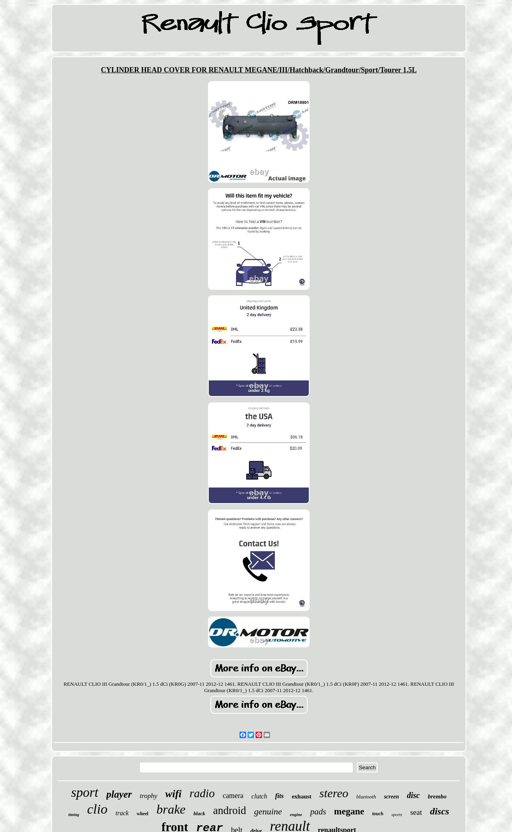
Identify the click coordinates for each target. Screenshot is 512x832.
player (119, 794)
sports (396, 814)
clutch (259, 796)
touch (377, 813)
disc (413, 795)
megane (349, 811)
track (122, 813)
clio (97, 809)
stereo (334, 793)
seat (416, 812)
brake (171, 809)
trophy (149, 796)
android (229, 810)
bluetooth (366, 797)
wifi (173, 794)
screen (391, 797)
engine (296, 814)
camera (233, 796)
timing (73, 814)
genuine (268, 811)
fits (279, 796)
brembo (437, 796)
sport (84, 792)
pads (318, 811)
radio (202, 793)
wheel (142, 813)
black (199, 813)
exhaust (301, 796)
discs (439, 811)
